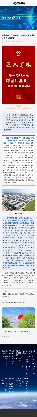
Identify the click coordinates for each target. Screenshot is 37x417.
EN (34, 3)
